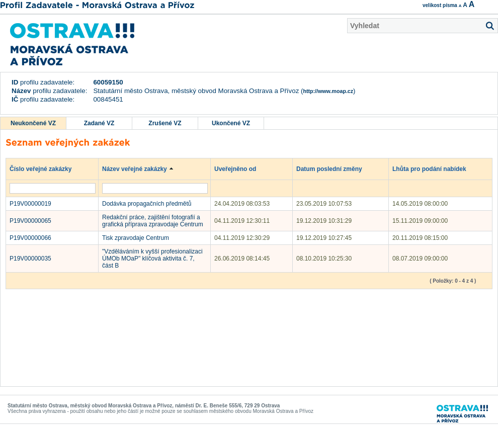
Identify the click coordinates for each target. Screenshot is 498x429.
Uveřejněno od (240, 168)
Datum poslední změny (334, 168)
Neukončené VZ (33, 123)
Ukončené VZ (231, 123)
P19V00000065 (30, 220)
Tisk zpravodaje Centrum (135, 237)
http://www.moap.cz (328, 91)
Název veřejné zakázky (139, 168)
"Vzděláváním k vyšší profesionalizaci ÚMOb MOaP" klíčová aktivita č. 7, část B (152, 258)
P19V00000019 (30, 203)
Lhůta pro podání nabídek (434, 168)
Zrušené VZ (164, 123)
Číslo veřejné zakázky (45, 168)
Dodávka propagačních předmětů (146, 203)
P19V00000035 (30, 258)
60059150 (108, 82)
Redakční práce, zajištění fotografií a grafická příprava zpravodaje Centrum (152, 221)
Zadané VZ (99, 123)
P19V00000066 (30, 237)
